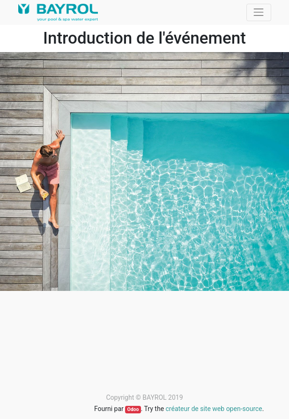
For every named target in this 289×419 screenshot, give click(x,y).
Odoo (133, 409)
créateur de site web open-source (214, 408)
